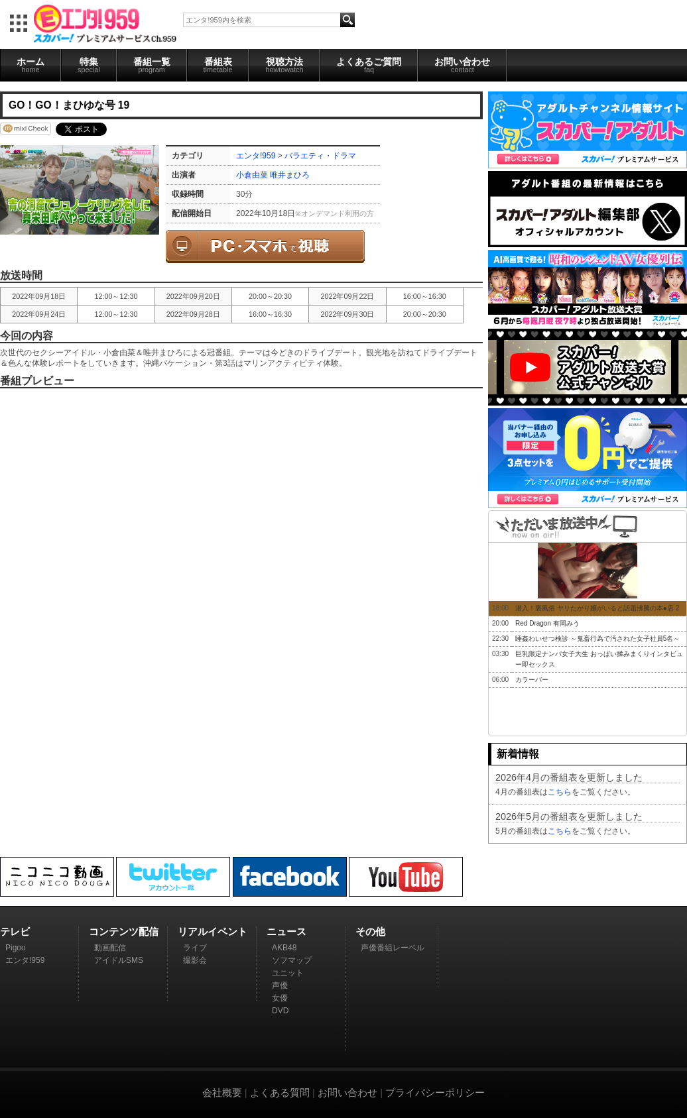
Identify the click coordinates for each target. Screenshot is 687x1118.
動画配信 (110, 947)
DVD (280, 1010)
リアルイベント (212, 931)
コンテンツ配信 (123, 931)
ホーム (30, 65)
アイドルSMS (118, 960)
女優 (280, 998)
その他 (370, 931)
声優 (280, 985)
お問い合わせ (462, 65)
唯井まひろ (290, 175)
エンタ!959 (255, 155)
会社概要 (222, 1092)
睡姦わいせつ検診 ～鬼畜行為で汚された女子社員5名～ (597, 638)
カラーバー (531, 679)
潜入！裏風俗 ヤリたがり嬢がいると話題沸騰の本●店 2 (597, 608)
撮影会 (195, 960)
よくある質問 (280, 1092)
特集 (89, 65)
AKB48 (284, 947)
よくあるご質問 (368, 65)
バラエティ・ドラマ (320, 155)
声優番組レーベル (392, 947)
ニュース (286, 931)
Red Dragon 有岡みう (547, 623)
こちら (560, 792)
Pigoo (15, 947)
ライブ (195, 947)
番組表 (218, 65)
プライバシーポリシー (435, 1092)
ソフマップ (292, 960)
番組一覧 (151, 65)
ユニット (288, 973)
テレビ (15, 931)
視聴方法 (284, 65)
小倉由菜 (252, 175)
